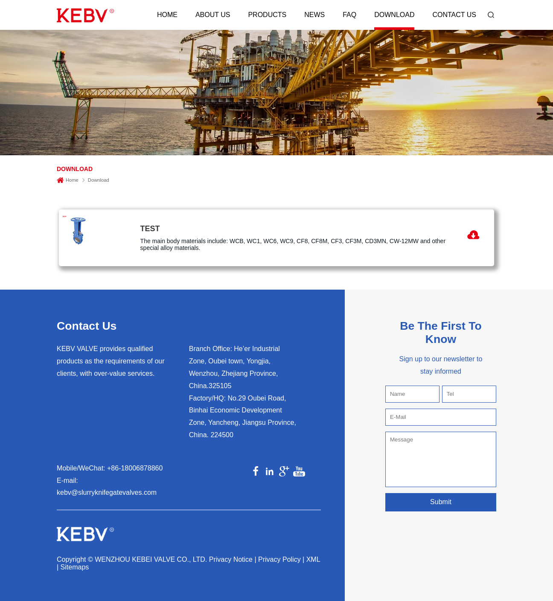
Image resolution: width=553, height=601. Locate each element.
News (314, 14)
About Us (212, 14)
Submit (440, 501)
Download (394, 14)
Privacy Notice (231, 559)
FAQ (349, 14)
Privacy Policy (279, 559)
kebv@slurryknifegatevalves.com (107, 492)
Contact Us (454, 14)
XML (313, 559)
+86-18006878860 (135, 468)
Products (267, 14)
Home (167, 14)
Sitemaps (75, 567)
